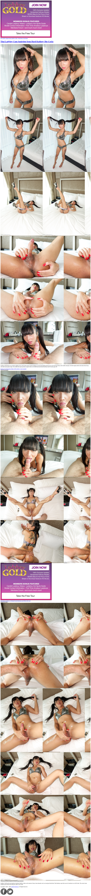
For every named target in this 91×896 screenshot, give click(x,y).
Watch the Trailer (4, 602)
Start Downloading (4, 370)
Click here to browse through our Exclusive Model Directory (12, 881)
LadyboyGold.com (15, 886)
